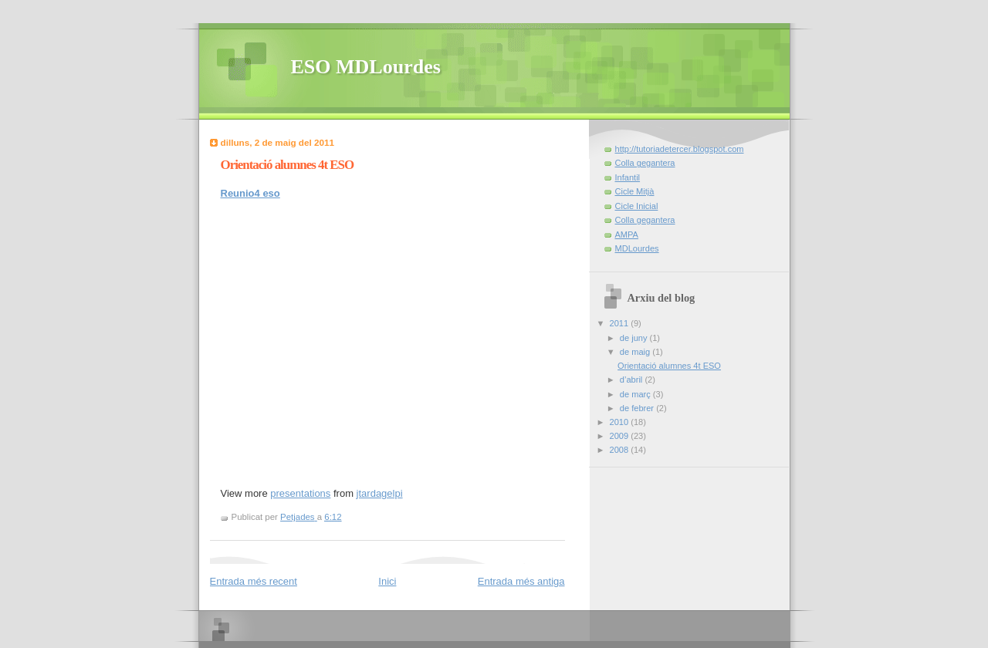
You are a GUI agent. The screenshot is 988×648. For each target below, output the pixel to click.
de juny (635, 338)
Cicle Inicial (636, 206)
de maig (636, 351)
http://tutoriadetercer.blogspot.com (679, 149)
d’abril (632, 379)
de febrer (638, 408)
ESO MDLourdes (366, 67)
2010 (620, 422)
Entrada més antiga (521, 581)
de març (636, 394)
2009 (620, 435)
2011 (620, 323)
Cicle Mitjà (635, 191)
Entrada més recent (253, 581)
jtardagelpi (380, 493)
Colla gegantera (645, 162)
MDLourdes (637, 248)
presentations (300, 493)
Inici (387, 581)
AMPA (627, 234)
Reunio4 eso (250, 193)
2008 (620, 449)
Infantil (628, 177)
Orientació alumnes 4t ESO (669, 365)
